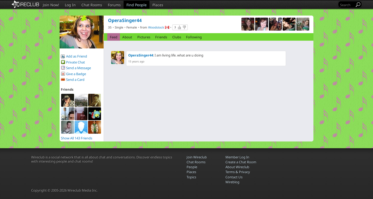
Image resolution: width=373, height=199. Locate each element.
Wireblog (232, 182)
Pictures (143, 37)
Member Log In (237, 157)
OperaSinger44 (140, 55)
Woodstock (156, 27)
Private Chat (75, 62)
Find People (136, 4)
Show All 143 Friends (76, 138)
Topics (191, 177)
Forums (114, 4)
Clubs (176, 37)
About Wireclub (237, 167)
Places (157, 4)
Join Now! (51, 4)
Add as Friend (76, 56)
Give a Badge (76, 74)
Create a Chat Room (240, 162)
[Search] (347, 5)
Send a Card (75, 79)
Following (194, 37)
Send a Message (78, 68)
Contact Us (233, 177)
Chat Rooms (91, 4)
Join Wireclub (197, 157)
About (127, 37)
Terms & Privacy (237, 172)
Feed (113, 37)
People (192, 167)
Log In (70, 4)
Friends (161, 37)
